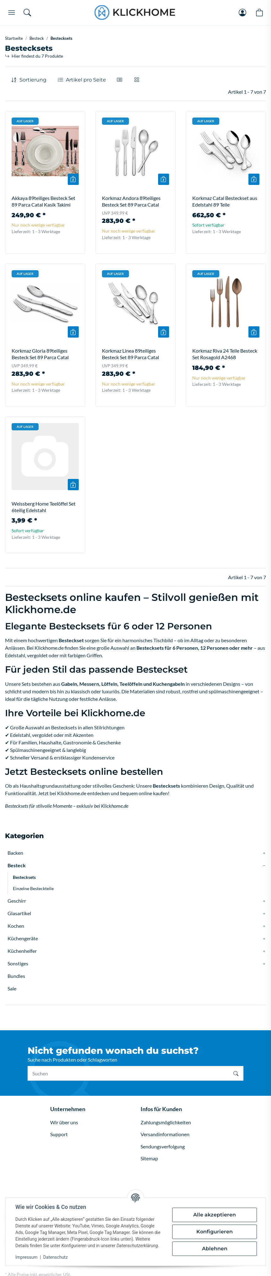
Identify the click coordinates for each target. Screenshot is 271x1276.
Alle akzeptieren (214, 1215)
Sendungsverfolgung (163, 1146)
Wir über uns (64, 1122)
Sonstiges (18, 963)
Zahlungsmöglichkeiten (166, 1122)
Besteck (17, 865)
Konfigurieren (214, 1232)
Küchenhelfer (22, 951)
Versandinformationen (165, 1134)
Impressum (26, 1257)
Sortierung (32, 80)
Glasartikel (19, 913)
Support (59, 1134)
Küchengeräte (23, 938)
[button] (121, 80)
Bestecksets (24, 877)
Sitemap (149, 1158)
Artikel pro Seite (86, 80)
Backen (15, 853)
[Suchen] (128, 1073)
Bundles (16, 976)
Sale (12, 988)
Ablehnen (214, 1249)
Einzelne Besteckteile (33, 888)
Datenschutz (55, 1257)
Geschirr (17, 901)
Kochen (16, 926)
